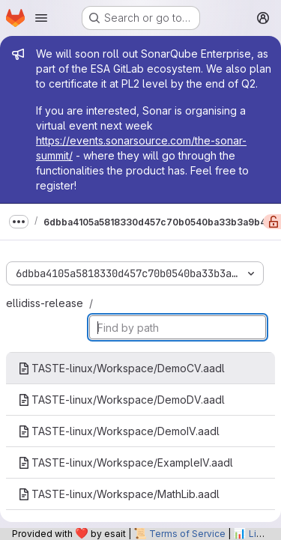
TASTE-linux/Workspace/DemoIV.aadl (119, 431)
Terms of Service (187, 533)
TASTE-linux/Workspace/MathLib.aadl (119, 494)
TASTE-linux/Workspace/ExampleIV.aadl (125, 462)
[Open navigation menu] (41, 18)
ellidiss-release (44, 303)
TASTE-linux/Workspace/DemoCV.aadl (121, 368)
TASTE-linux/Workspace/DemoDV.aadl (121, 399)
